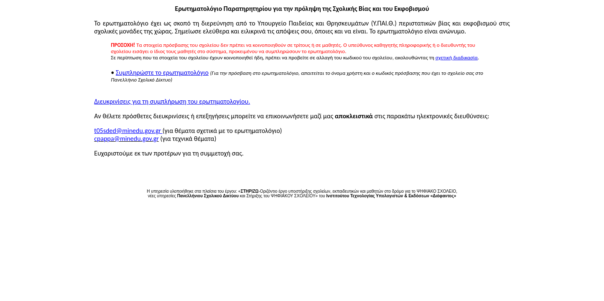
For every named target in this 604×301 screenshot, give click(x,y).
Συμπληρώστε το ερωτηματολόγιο (162, 73)
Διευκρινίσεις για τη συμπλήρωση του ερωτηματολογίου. (172, 101)
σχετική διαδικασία (457, 57)
